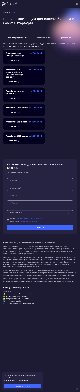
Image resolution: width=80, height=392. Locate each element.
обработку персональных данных (29, 181)
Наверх (77, 389)
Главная (6, 12)
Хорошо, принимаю (22, 386)
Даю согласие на (24, 181)
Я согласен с (26, 178)
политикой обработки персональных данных (29, 178)
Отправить (40, 187)
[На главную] (9, 4)
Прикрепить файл (16, 173)
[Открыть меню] (76, 4)
